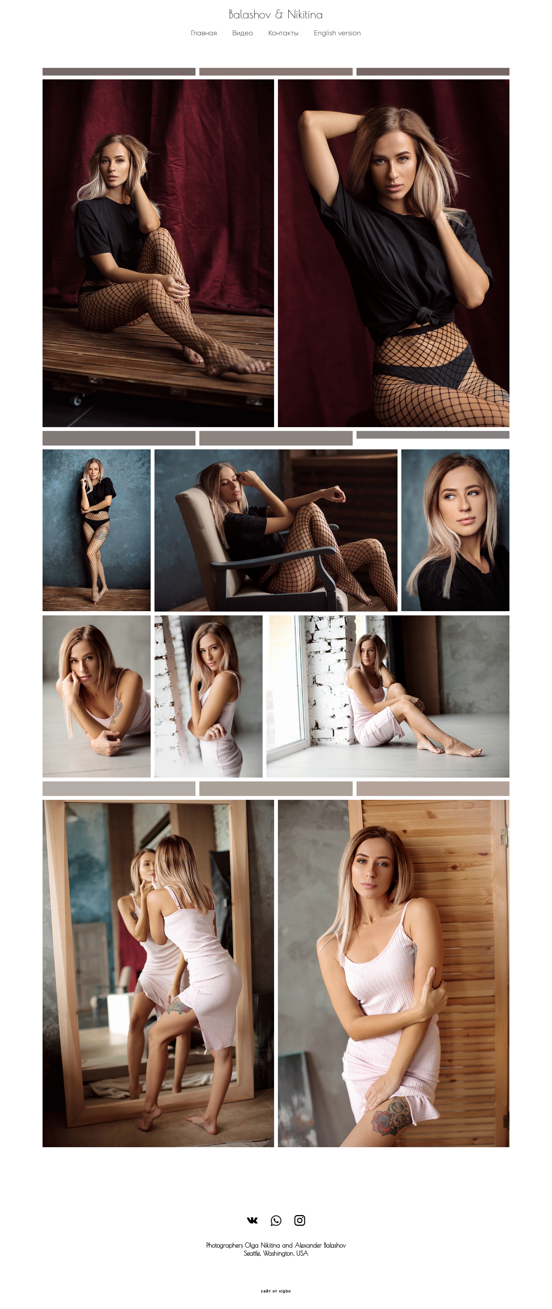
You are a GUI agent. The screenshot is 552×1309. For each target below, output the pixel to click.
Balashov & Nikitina (276, 25)
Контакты (283, 43)
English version (337, 43)
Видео (242, 43)
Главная (204, 43)
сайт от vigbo (276, 1291)
